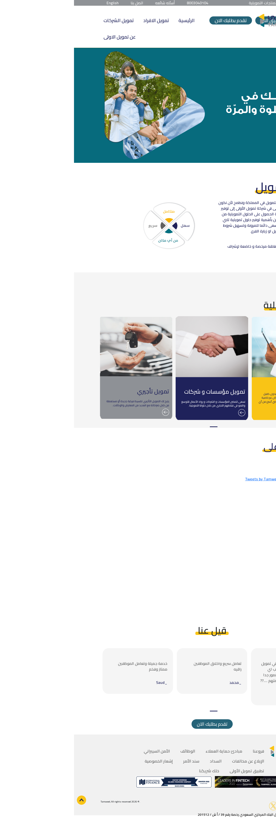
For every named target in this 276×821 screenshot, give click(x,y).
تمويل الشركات (45, 20)
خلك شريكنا (135, 771)
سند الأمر (117, 761)
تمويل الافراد (82, 20)
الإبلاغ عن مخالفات (174, 761)
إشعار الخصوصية (85, 761)
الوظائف (113, 751)
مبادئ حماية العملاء (150, 751)
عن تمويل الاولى (46, 36)
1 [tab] (139, 426)
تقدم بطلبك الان (157, 20)
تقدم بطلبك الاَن (138, 724)
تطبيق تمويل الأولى (173, 771)
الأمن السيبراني (83, 751)
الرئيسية (112, 20)
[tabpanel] (214, 368)
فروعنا (184, 751)
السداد (142, 761)
